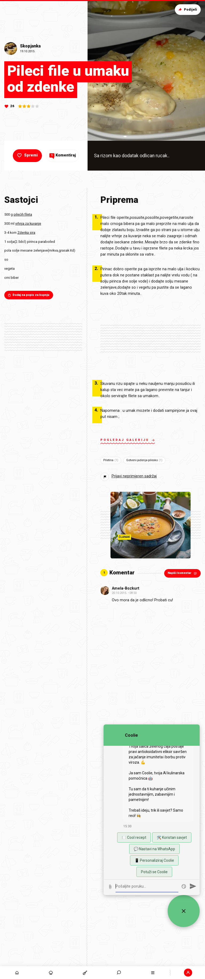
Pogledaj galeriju (127, 440)
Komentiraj (62, 155)
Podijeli (187, 9)
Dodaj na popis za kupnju (28, 295)
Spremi (27, 155)
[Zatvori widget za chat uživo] (184, 911)
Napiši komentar (183, 573)
